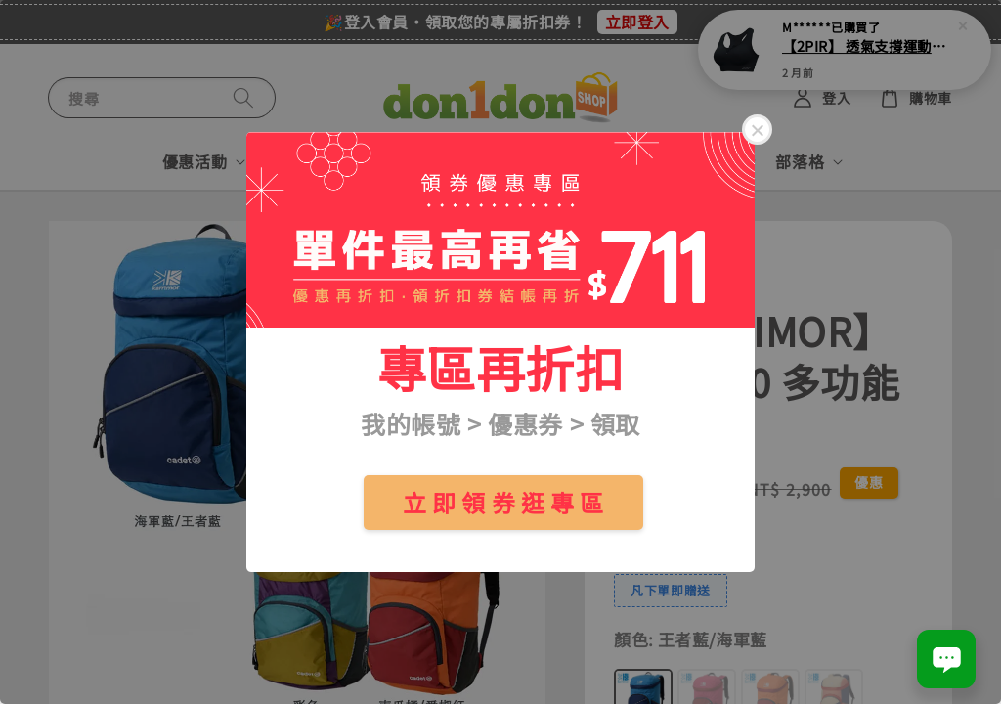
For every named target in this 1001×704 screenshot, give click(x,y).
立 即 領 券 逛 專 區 (503, 502)
